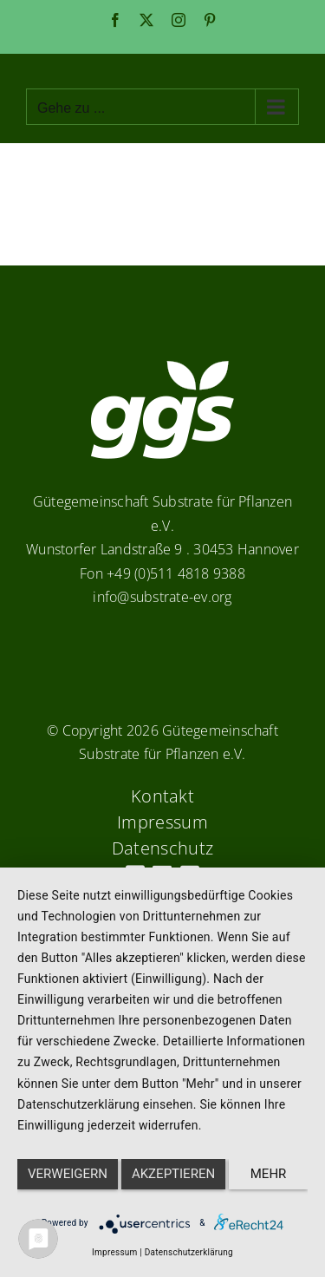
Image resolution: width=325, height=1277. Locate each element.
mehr (268, 1174)
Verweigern (67, 1174)
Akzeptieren (173, 1174)
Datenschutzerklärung (189, 1252)
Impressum (114, 1252)
